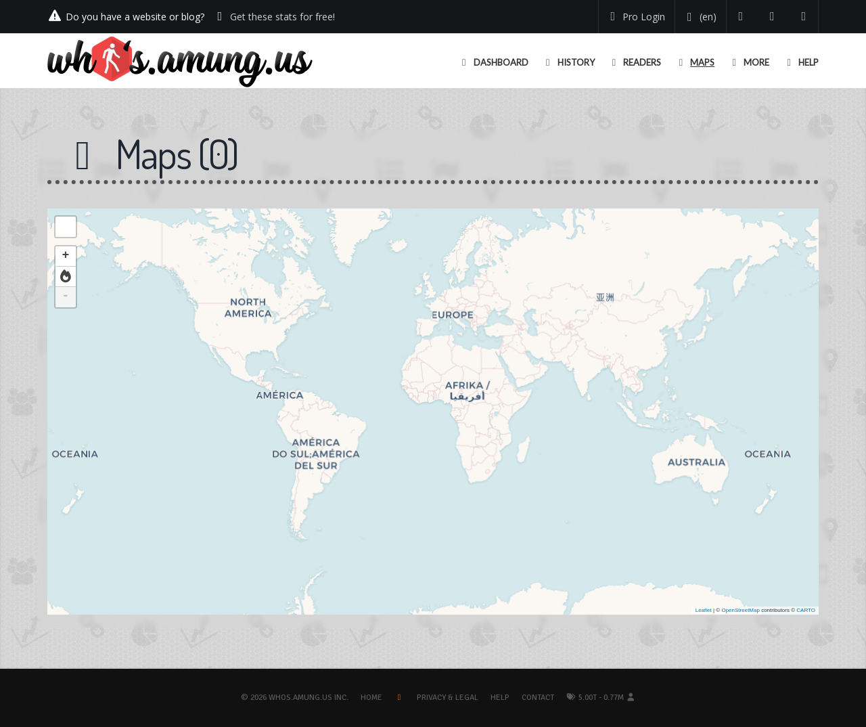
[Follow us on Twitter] (741, 16)
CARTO (805, 610)
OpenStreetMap (740, 610)
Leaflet (704, 610)
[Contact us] (804, 16)
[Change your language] (699, 17)
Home (371, 697)
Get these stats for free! (282, 16)
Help (500, 697)
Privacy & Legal (447, 697)
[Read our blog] (772, 16)
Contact (538, 697)
